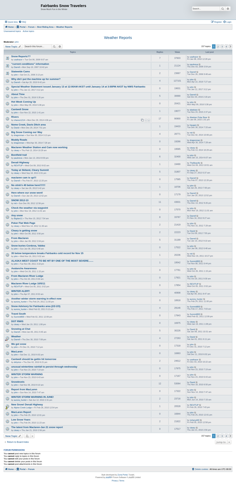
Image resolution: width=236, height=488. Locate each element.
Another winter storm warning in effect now (36, 298)
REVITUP (18, 165)
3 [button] (222, 46)
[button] (230, 46)
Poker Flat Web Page (23, 223)
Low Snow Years (20, 419)
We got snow (18, 344)
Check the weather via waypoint (29, 207)
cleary (16, 150)
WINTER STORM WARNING (27, 374)
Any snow (17, 215)
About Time (18, 94)
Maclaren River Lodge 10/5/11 (28, 283)
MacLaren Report (21, 412)
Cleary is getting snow (24, 230)
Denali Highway (20, 162)
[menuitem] (22, 22)
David (16, 128)
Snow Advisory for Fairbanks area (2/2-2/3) (35, 306)
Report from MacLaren (24, 389)
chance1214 (19, 120)
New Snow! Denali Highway (27, 404)
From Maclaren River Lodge (27, 276)
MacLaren (17, 351)
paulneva (194, 64)
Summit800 (195, 261)
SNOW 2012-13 (19, 200)
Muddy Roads (19, 139)
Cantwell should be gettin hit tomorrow (33, 359)
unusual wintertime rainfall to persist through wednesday (44, 366)
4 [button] (226, 46)
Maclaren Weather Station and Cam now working (39, 147)
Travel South (18, 313)
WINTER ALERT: (20, 291)
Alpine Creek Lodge (23, 407)
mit (191, 133)
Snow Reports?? (21, 56)
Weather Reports (118, 38)
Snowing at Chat (20, 328)
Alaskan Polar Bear (198, 117)
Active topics (28, 31)
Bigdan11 (18, 218)
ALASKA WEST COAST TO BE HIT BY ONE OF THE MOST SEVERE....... (52, 260)
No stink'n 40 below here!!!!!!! (28, 185)
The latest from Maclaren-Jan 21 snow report (37, 427)
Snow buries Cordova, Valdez (28, 245)
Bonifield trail (19, 155)
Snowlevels (18, 381)
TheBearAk (195, 163)
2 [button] (218, 46)
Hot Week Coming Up (23, 101)
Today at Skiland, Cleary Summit (30, 170)
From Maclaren (20, 238)
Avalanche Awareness (24, 268)
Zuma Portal (122, 475)
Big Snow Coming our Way (26, 132)
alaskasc (194, 110)
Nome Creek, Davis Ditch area (28, 124)
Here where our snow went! (27, 192)
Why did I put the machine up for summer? (35, 79)
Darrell (17, 67)
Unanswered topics (12, 31)
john (17, 42)
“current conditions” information (30, 64)
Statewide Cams (20, 71)
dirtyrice (17, 362)
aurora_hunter (20, 302)
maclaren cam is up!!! (23, 177)
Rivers (15, 116)
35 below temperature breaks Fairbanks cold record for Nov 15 (47, 253)
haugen (193, 125)
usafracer (18, 59)
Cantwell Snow (19, 109)
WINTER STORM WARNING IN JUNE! (32, 397)
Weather (16, 336)
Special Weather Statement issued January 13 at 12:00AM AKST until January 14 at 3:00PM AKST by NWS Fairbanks (78, 86)
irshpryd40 (194, 420)
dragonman (19, 135)
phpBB (108, 477)
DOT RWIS (17, 321)
